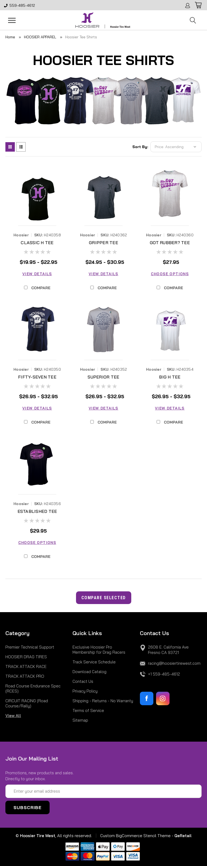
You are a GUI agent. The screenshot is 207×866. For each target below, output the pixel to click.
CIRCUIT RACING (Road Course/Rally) (26, 703)
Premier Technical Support (29, 647)
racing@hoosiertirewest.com (174, 663)
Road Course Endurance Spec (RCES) (33, 688)
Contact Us (83, 681)
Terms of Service (88, 710)
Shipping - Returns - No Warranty (103, 700)
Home (10, 37)
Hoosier (21, 235)
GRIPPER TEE (103, 242)
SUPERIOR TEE (103, 377)
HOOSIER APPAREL (40, 37)
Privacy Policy (85, 691)
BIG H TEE (169, 377)
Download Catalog (89, 671)
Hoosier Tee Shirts (81, 37)
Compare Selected (103, 597)
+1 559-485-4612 (164, 674)
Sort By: (140, 146)
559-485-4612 (19, 5)
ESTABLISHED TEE (37, 511)
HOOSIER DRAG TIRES (26, 656)
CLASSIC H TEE (37, 242)
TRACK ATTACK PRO (24, 676)
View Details (37, 274)
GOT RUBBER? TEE (170, 242)
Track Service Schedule (94, 661)
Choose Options (169, 274)
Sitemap (80, 720)
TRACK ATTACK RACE (26, 666)
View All (13, 715)
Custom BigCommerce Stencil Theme (135, 835)
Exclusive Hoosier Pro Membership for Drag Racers (99, 650)
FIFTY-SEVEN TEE (37, 377)
